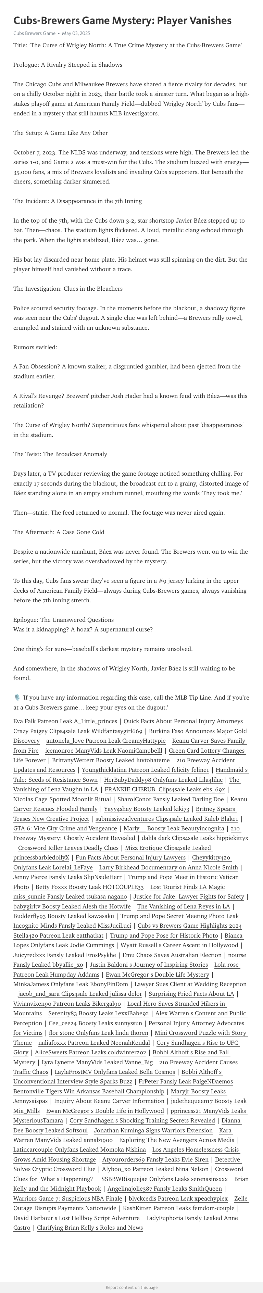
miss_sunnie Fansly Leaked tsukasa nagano (70, 896)
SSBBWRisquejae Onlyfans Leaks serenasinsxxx (164, 1179)
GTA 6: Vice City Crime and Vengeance (65, 828)
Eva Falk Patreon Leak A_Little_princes (65, 721)
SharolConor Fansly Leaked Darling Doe (170, 799)
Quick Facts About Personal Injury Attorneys (183, 721)
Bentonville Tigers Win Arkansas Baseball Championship (88, 1091)
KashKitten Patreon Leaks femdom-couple (179, 1208)
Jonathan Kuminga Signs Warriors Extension (153, 1130)
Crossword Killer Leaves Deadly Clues (68, 848)
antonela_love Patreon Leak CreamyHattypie (106, 740)
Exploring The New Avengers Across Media (177, 1140)
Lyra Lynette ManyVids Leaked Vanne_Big (97, 1062)
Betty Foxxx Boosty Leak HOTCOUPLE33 (90, 887)
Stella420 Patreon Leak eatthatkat (58, 935)
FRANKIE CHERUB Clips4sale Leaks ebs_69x (165, 789)
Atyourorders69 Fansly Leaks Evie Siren (155, 1159)
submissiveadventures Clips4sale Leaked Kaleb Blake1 (167, 819)
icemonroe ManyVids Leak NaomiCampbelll (103, 750)
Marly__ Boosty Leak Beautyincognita (174, 828)
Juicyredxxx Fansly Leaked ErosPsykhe (64, 955)
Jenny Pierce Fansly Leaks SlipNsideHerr (67, 877)
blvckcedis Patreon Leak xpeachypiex (178, 1198)
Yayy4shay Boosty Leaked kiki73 (146, 809)
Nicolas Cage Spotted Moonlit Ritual (62, 799)
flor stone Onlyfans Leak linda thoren (98, 1033)
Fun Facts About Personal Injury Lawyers (131, 857)
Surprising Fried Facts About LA (191, 993)
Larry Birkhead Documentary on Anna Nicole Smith (168, 867)
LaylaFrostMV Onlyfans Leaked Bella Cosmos (115, 1072)
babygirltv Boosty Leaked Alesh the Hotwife (72, 906)
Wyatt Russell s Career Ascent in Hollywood (179, 945)
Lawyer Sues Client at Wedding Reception (191, 984)
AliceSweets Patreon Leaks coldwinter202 (90, 1052)
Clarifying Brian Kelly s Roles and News (90, 1227)
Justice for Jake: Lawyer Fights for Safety (189, 896)
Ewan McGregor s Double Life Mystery (157, 974)
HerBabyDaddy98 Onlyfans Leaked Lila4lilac (163, 779)
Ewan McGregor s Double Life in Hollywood (105, 1111)
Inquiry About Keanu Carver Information (109, 1101)
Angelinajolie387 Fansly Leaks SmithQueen (165, 1188)
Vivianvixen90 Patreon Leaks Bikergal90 (67, 1003)
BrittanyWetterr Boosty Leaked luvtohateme (111, 760)
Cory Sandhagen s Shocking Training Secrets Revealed (142, 1120)
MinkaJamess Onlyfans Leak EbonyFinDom (70, 984)
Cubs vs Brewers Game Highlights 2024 (190, 925)
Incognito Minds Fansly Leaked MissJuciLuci (72, 925)
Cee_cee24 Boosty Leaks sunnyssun (95, 1023)
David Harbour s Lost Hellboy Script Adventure (76, 1218)
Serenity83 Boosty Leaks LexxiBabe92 (98, 1013)
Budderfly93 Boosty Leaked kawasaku (63, 916)
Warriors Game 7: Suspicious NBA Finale (67, 1198)
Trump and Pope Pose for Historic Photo (164, 935)
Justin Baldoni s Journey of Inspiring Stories (149, 964)
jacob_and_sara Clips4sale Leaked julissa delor (80, 993)
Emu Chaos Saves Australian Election (172, 955)
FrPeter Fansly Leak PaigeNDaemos (186, 1081)
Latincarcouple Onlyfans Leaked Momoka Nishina (79, 1149)
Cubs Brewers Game (34, 33)
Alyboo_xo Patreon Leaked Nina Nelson (155, 1169)
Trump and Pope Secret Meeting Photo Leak (180, 916)
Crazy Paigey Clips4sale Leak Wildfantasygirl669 (77, 731)
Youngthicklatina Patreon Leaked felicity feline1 (145, 770)
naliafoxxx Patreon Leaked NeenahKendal (94, 1042)
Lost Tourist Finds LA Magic (187, 887)
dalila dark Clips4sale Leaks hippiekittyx (195, 838)
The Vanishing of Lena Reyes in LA (183, 906)
